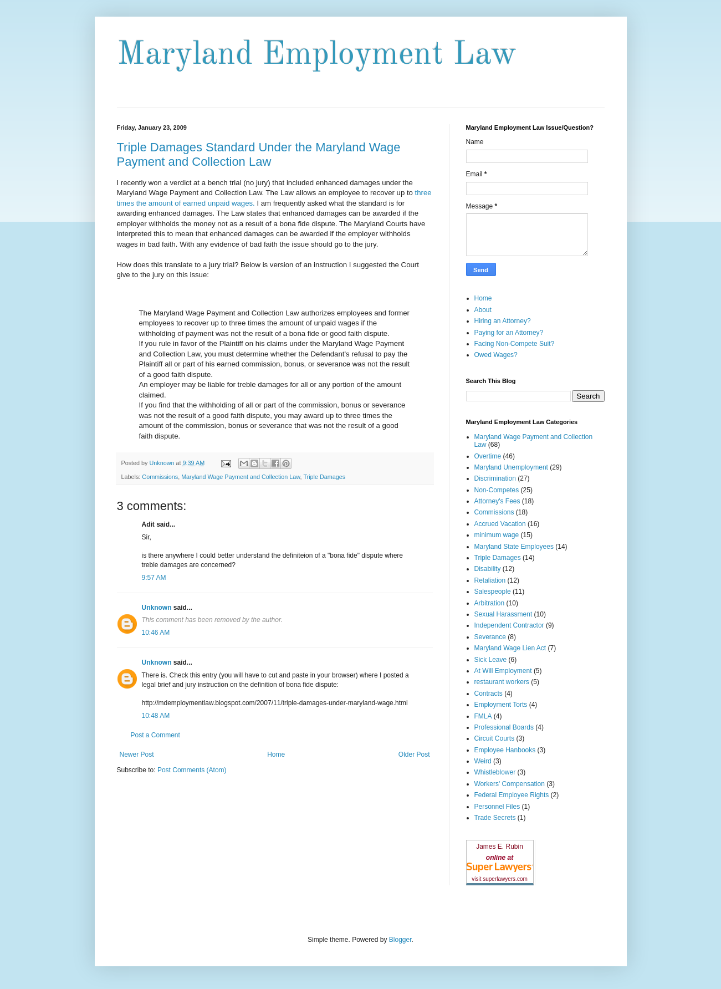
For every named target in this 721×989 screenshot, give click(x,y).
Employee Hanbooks (505, 750)
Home (276, 754)
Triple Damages (324, 476)
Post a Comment (155, 735)
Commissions (160, 476)
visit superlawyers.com (500, 879)
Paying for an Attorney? (509, 333)
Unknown (157, 607)
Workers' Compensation (509, 784)
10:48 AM (156, 716)
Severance (490, 637)
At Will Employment (503, 671)
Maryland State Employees (514, 546)
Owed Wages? (496, 355)
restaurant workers (501, 682)
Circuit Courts (494, 738)
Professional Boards (504, 727)
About (483, 310)
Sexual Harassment (503, 614)
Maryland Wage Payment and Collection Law (240, 476)
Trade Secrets (495, 818)
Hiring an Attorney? (502, 321)
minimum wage (496, 535)
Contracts (488, 693)
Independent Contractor (509, 625)
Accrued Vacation (500, 524)
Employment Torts (501, 704)
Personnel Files (497, 806)
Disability (487, 569)
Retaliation (490, 580)
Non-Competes (496, 490)
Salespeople (492, 591)
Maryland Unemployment (511, 467)
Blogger (400, 940)
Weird (483, 761)
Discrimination (495, 478)
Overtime (488, 456)
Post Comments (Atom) (192, 770)
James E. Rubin (499, 846)
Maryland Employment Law (317, 55)
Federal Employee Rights (511, 795)
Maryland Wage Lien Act (510, 648)
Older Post (414, 754)
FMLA (483, 716)
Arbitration (489, 603)
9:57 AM (154, 578)
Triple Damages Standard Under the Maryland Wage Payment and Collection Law (259, 154)
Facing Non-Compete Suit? (514, 344)
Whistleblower (495, 772)
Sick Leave (490, 660)
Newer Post (137, 754)
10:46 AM (156, 632)
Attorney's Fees (497, 501)
